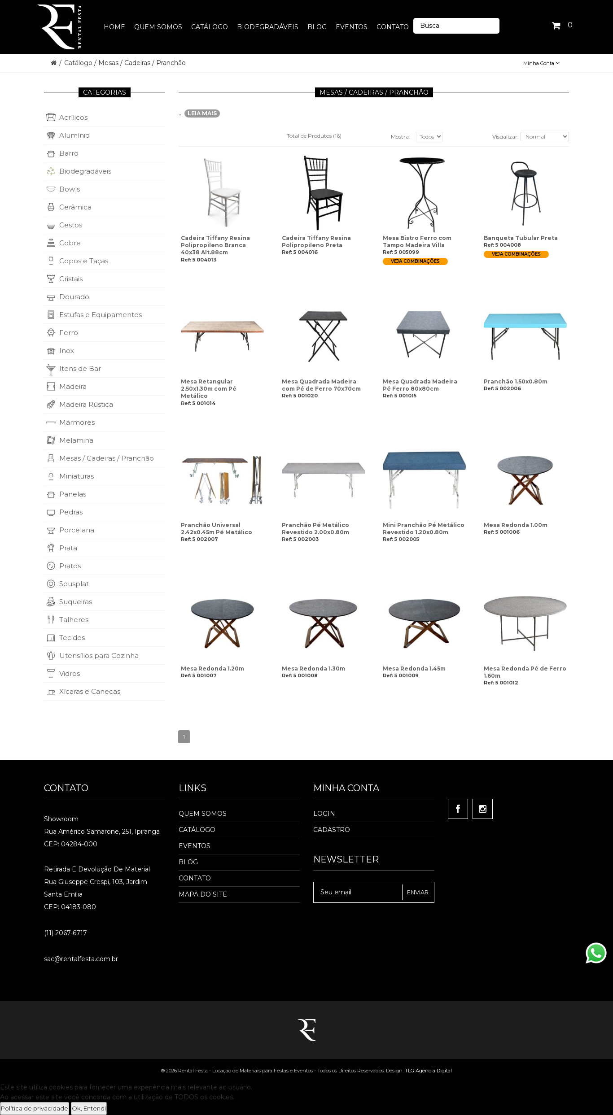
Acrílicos (73, 117)
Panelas (72, 494)
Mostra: (400, 136)
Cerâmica (75, 207)
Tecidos (72, 637)
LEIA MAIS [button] (202, 113)
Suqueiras (75, 601)
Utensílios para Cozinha (99, 655)
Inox (66, 350)
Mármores (77, 422)
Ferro (68, 332)
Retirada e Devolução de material (97, 869)
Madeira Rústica (86, 404)
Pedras (71, 512)
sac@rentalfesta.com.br (81, 959)
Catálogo (79, 63)
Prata (68, 548)
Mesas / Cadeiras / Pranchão (106, 458)
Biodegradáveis (85, 171)
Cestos (70, 225)
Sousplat (74, 583)
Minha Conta (541, 63)
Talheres (73, 619)
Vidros (69, 673)
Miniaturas (76, 476)
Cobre (70, 243)
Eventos (194, 846)
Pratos (70, 566)
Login (324, 814)
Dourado (74, 296)
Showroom (61, 819)
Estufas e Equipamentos (100, 314)
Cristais (71, 278)
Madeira (73, 386)
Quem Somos (203, 814)
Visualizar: (505, 136)
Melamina (76, 440)
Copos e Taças (83, 261)
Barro (69, 153)
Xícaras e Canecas (89, 691)
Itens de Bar (80, 368)
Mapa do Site (203, 894)
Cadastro (331, 830)
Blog (188, 862)
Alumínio (74, 135)
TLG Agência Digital (428, 1070)
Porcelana (76, 530)
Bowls (69, 189)
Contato (195, 878)
